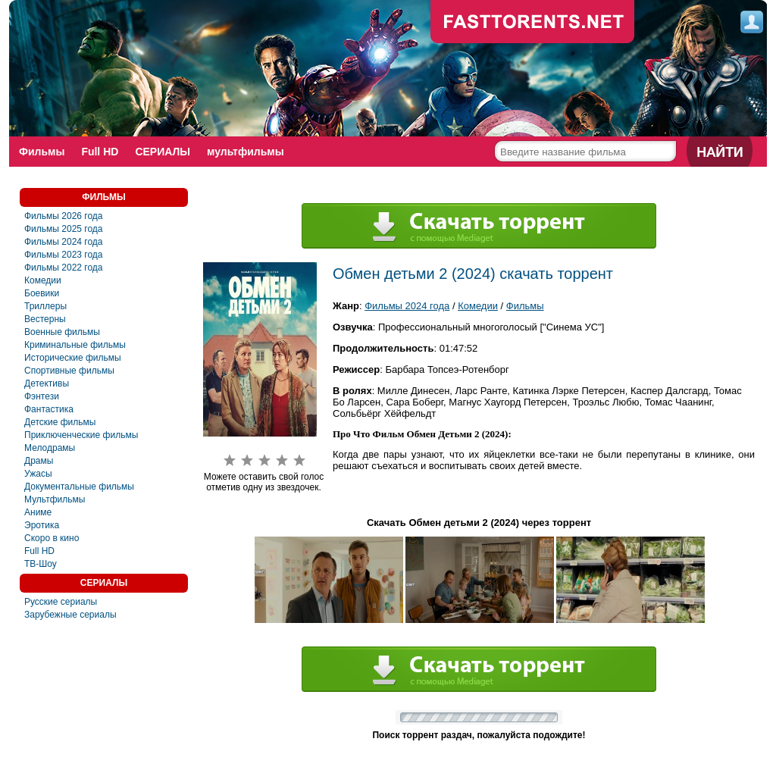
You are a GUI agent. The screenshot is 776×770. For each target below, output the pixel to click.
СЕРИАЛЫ (162, 152)
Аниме (38, 512)
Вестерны (45, 319)
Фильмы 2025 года (63, 229)
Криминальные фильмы (75, 345)
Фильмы (41, 152)
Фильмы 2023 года (63, 254)
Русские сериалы (60, 601)
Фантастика (49, 409)
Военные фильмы (62, 332)
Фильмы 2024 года (63, 241)
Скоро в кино (51, 538)
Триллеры (45, 306)
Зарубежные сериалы (70, 614)
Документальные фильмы (79, 486)
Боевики (41, 293)
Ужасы (38, 473)
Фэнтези (41, 396)
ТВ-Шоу (40, 564)
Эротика (41, 525)
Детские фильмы (59, 422)
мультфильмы (245, 152)
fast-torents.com (532, 22)
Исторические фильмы (72, 357)
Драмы (38, 460)
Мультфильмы (54, 499)
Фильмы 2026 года (63, 216)
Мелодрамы (49, 448)
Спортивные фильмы (69, 370)
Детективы (46, 383)
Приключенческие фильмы (81, 435)
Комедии (42, 280)
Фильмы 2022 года (63, 267)
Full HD (99, 152)
